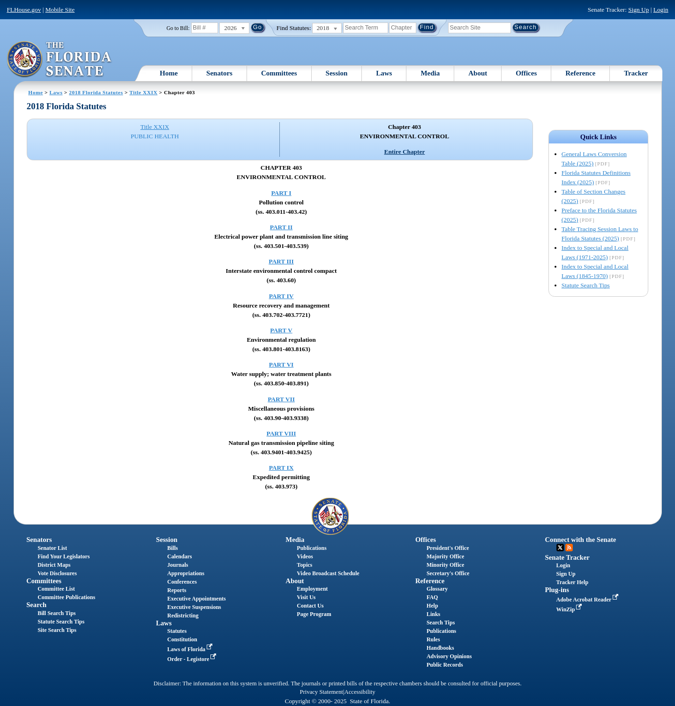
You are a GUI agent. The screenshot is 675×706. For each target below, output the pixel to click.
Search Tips (441, 622)
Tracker (636, 73)
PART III (281, 261)
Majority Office (445, 556)
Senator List (52, 548)
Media (430, 73)
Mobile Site (60, 9)
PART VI (281, 364)
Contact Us (310, 605)
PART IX (281, 467)
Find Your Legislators (64, 556)
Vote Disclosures (57, 573)
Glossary (437, 589)
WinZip (570, 609)
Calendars (179, 556)
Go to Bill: (177, 28)
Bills (172, 548)
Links (433, 614)
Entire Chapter (404, 151)
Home (169, 73)
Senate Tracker (567, 557)
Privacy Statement (321, 692)
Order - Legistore (192, 659)
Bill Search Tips (56, 613)
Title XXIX (143, 92)
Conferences (182, 581)
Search (36, 604)
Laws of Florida (190, 649)
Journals (177, 565)
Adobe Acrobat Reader (588, 599)
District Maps (54, 565)
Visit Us (306, 597)
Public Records (445, 664)
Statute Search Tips (586, 285)
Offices (526, 73)
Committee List (56, 589)
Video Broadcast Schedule (328, 573)
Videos (305, 556)
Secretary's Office (448, 573)
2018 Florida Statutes (96, 92)
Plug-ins (557, 589)
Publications (311, 548)
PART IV (281, 296)
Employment (312, 589)
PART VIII (281, 433)
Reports (177, 590)
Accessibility (360, 692)
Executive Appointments (196, 598)
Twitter (560, 547)
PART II (281, 227)
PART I (281, 192)
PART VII (281, 399)
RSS (569, 547)
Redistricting (183, 615)
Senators (219, 73)
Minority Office (445, 565)
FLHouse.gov (24, 9)
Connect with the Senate (580, 539)
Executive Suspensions (194, 607)
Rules (433, 639)
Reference (580, 73)
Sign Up (638, 9)
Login (660, 9)
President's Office (448, 548)
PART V (281, 330)
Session (337, 73)
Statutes (177, 631)
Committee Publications (66, 597)
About (477, 73)
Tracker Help (572, 582)
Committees (279, 73)
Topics (304, 565)
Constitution (182, 639)
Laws (384, 73)
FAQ (432, 597)
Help (432, 605)
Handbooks (440, 648)
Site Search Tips (57, 630)
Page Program (314, 614)
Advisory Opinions (449, 656)
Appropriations (185, 573)
